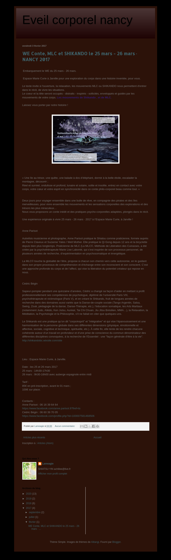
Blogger (116, 542)
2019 (29, 498)
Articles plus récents (34, 437)
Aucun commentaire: (65, 426)
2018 (29, 503)
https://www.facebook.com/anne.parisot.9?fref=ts (51, 408)
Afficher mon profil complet (52, 473)
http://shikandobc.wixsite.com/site (42, 340)
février (32, 522)
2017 (29, 508)
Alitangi (95, 542)
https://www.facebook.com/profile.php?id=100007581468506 (58, 415)
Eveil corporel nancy (77, 20)
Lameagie (48, 463)
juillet (32, 517)
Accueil (98, 437)
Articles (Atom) (45, 443)
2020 (29, 493)
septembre (35, 512)
